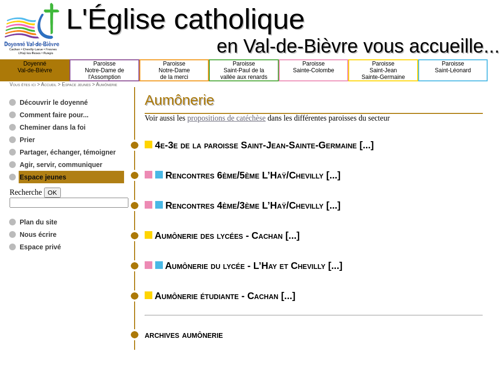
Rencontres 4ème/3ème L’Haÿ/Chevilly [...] (253, 205)
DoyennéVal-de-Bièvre (35, 70)
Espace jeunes (76, 84)
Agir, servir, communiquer (61, 164)
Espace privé (40, 247)
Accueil (48, 84)
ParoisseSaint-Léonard (453, 70)
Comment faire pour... (54, 115)
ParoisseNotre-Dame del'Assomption (104, 70)
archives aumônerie (184, 334)
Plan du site (38, 222)
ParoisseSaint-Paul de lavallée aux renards (243, 70)
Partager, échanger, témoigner (68, 152)
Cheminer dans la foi (53, 127)
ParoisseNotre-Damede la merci (174, 70)
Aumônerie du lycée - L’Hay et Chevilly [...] (253, 265)
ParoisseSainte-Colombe (313, 70)
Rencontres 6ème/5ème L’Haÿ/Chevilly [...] (253, 175)
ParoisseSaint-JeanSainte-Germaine (383, 70)
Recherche (26, 192)
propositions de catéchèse (226, 118)
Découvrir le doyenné (54, 102)
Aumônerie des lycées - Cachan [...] (227, 235)
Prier (27, 140)
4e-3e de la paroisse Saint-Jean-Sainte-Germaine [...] (264, 145)
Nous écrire (38, 234)
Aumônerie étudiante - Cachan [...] (225, 295)
